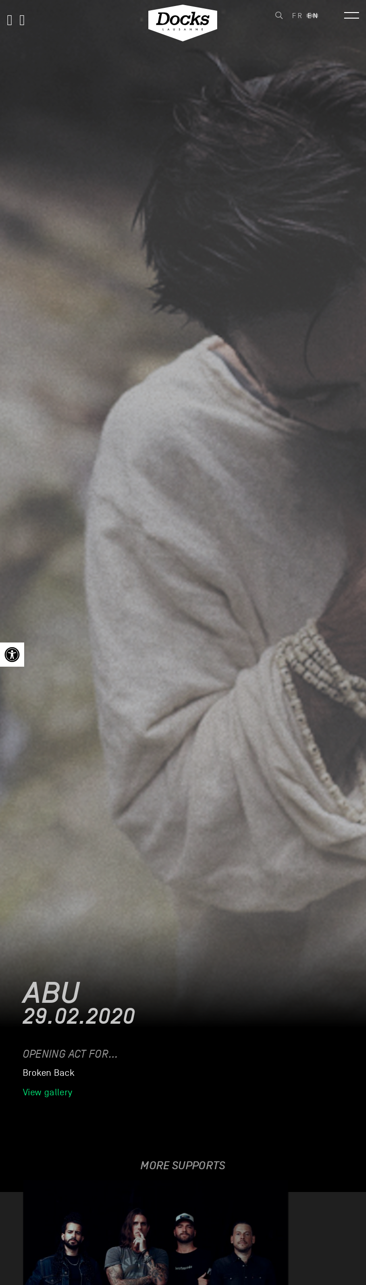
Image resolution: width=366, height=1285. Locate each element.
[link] (12, 654)
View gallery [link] (48, 1092)
